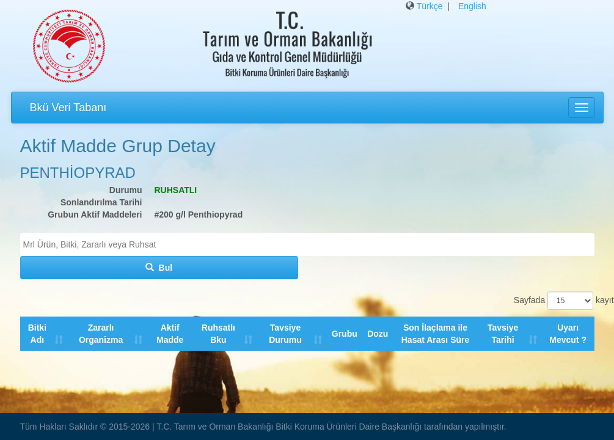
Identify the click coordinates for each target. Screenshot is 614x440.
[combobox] (307, 244)
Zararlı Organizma (101, 334)
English (472, 6)
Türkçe (430, 6)
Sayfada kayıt (554, 301)
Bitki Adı (37, 334)
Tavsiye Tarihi (503, 334)
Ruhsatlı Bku (218, 334)
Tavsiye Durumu (285, 334)
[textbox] (310, 244)
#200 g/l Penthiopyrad (199, 214)
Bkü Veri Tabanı (68, 107)
